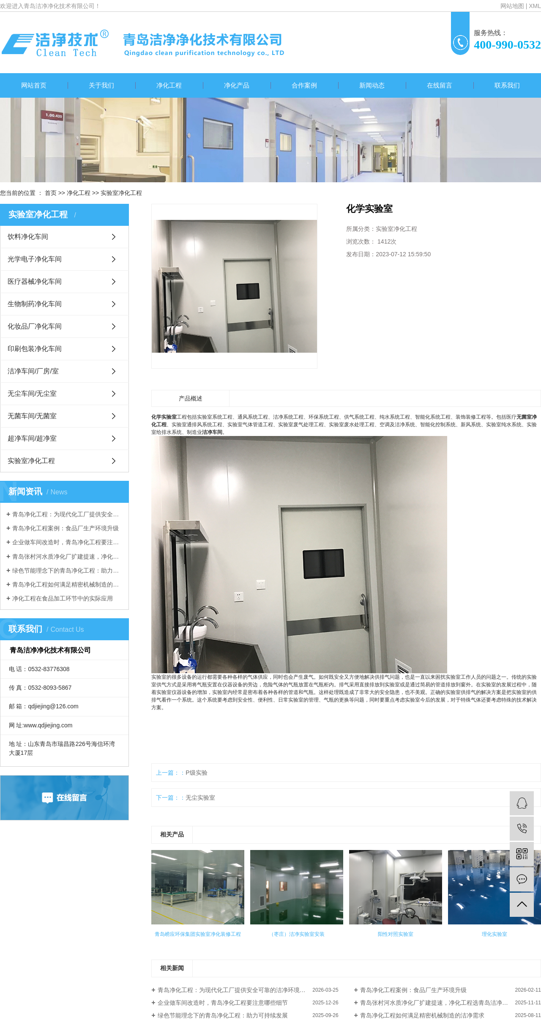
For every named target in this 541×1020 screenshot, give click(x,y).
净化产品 (236, 85)
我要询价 (372, 281)
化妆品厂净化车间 (35, 326)
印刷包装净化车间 (35, 348)
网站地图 (512, 6)
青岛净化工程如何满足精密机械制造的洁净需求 (67, 584)
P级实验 (196, 772)
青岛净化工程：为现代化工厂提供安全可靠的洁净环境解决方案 (67, 514)
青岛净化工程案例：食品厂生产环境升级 (65, 528)
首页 (51, 192)
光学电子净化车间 (35, 259)
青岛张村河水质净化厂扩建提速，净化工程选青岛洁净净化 (67, 556)
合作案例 (304, 85)
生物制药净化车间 (35, 303)
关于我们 (101, 85)
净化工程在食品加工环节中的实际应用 (62, 598)
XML (535, 6)
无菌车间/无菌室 (32, 416)
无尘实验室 (200, 797)
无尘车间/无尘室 (32, 393)
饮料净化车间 (28, 236)
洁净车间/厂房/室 (33, 371)
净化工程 (169, 85)
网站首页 (33, 85)
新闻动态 (372, 85)
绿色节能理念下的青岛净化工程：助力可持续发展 (67, 570)
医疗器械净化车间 (35, 281)
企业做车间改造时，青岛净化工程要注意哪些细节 (67, 542)
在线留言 (439, 85)
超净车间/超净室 (32, 438)
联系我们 (507, 85)
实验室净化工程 (121, 192)
